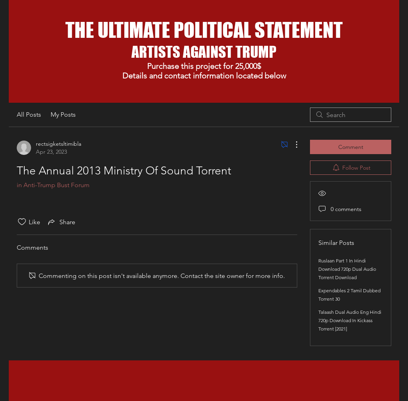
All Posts (29, 114)
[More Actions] (292, 144)
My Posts (63, 114)
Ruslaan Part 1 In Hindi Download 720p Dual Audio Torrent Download (347, 269)
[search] (350, 115)
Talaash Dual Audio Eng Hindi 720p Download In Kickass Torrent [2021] (349, 320)
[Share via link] (61, 222)
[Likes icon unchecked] (22, 222)
